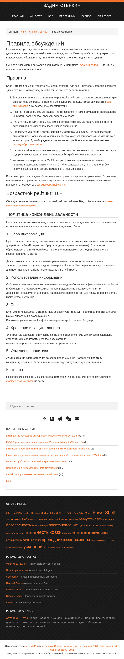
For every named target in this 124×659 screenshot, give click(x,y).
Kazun (9, 602)
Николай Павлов (15, 583)
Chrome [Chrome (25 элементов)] (11, 513)
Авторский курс (17, 618)
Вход (71, 649)
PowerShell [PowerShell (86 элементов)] (104, 512)
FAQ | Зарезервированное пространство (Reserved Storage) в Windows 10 (44, 442)
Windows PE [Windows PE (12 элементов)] (33, 519)
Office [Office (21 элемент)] (70, 513)
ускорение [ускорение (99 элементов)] (34, 546)
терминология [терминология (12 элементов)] (17, 547)
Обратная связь (58, 649)
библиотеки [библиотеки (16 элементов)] (37, 525)
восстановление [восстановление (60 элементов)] (63, 525)
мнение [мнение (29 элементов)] (31, 532)
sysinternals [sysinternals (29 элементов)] (13, 519)
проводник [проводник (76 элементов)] (52, 539)
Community (12, 576)
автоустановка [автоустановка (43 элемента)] (90, 519)
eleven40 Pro (31, 646)
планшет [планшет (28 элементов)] (28, 539)
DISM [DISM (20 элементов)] (19, 513)
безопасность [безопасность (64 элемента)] (18, 525)
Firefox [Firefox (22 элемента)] (27, 513)
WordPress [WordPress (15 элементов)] (73, 519)
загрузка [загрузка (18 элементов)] (102, 525)
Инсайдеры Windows (17, 570)
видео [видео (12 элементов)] (45, 526)
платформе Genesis (51, 646)
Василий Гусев (13, 596)
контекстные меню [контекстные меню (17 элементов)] (15, 533)
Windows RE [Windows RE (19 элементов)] (61, 519)
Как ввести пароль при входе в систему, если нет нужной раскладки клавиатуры (48, 448)
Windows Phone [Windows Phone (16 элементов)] (46, 519)
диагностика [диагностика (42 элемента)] (88, 525)
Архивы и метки (72, 646)
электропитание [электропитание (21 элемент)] (64, 546)
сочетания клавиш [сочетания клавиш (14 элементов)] (99, 540)
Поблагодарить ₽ (109, 646)
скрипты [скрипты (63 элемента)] (82, 539)
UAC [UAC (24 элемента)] (25, 518)
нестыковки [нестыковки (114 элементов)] (49, 531)
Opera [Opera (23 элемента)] (88, 513)
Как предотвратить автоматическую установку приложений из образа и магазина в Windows (54, 455)
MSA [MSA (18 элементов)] (55, 513)
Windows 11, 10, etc (16, 563)
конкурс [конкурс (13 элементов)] (111, 526)
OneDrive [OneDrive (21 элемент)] (79, 513)
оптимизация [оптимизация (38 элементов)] (98, 532)
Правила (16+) (90, 646)
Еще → (10, 480)
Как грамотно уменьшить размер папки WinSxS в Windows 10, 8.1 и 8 (42, 435)
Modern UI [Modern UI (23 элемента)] (47, 513)
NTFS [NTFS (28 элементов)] (62, 513)
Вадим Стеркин (62, 5)
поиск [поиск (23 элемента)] (38, 539)
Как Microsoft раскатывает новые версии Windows (32, 474)
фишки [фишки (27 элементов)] (50, 546)
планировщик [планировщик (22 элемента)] (14, 539)
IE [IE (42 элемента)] (32, 513)
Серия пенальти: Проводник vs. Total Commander (31, 467)
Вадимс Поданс (14, 589)
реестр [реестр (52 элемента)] (68, 539)
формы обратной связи (51, 184)
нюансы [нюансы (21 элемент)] (66, 532)
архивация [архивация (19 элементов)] (108, 519)
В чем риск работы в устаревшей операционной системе (36, 461)
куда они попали (89, 64)
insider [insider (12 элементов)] (37, 513)
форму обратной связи (27, 144)
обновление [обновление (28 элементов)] (79, 532)
